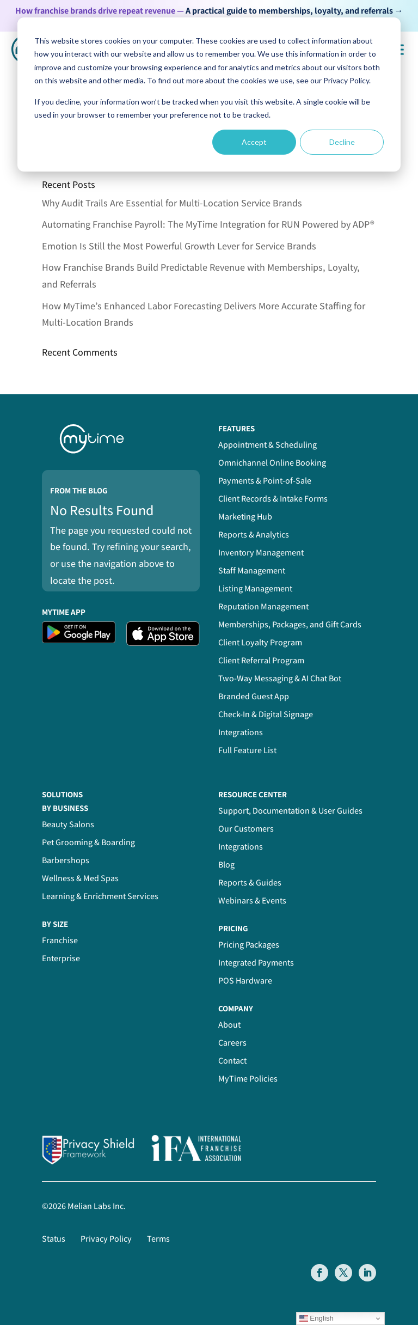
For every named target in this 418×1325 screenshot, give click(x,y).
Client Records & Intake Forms (273, 498)
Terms (158, 1238)
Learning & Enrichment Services (100, 896)
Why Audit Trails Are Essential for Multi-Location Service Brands (172, 203)
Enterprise (61, 958)
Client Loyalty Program (260, 642)
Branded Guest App (253, 696)
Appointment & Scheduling (267, 444)
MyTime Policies (248, 1078)
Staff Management (251, 570)
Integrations (240, 732)
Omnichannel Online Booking (272, 462)
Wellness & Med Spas (80, 878)
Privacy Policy (106, 1238)
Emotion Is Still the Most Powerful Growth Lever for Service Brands (179, 246)
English (316, 1318)
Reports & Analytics (253, 534)
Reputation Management (263, 606)
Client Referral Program (261, 660)
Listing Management (255, 588)
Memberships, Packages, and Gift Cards (289, 624)
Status (53, 1238)
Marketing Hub (245, 516)
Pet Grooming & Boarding (88, 842)
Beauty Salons (68, 824)
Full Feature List (247, 750)
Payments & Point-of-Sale (264, 480)
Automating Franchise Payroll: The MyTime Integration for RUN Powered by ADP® (208, 224)
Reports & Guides (249, 882)
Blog (226, 864)
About (229, 1024)
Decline (342, 141)
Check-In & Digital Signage (265, 714)
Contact (232, 1060)
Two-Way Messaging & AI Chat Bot (279, 678)
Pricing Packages (248, 944)
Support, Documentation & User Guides (290, 810)
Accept (254, 141)
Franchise (60, 940)
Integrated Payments (256, 962)
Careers (232, 1042)
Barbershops (65, 860)
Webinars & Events (252, 900)
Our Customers (246, 828)
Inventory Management (261, 552)
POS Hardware (245, 980)
